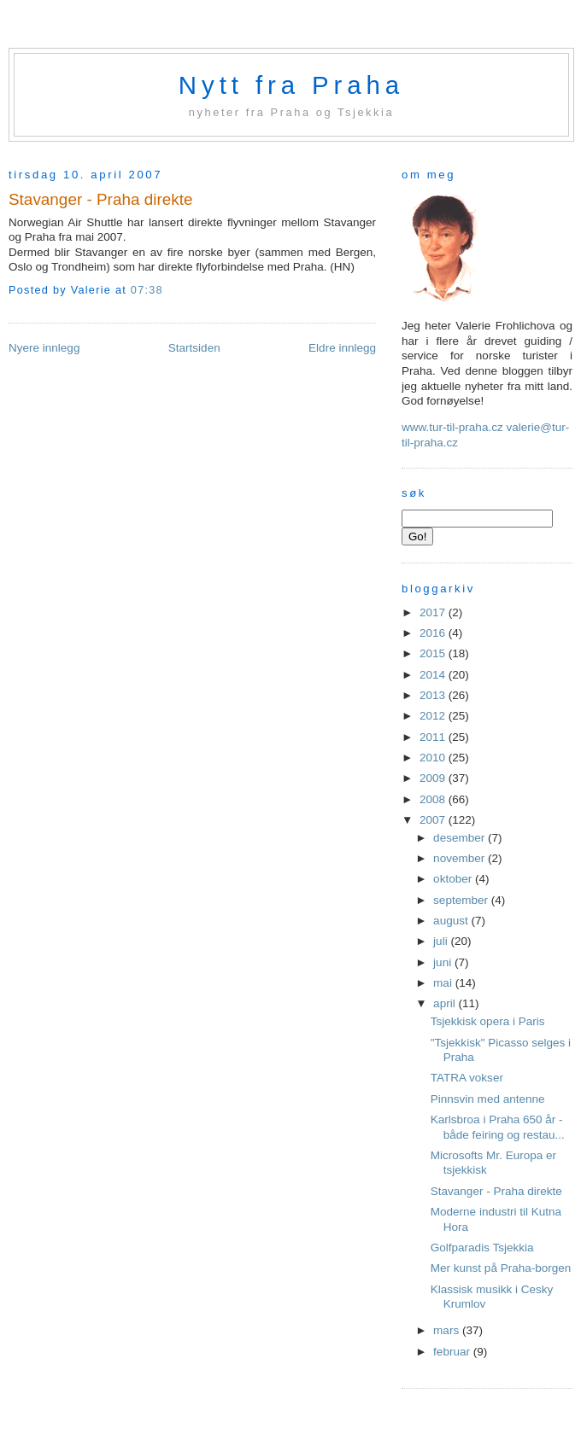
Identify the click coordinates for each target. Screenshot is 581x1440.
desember (460, 837)
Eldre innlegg (342, 347)
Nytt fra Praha (291, 85)
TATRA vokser (467, 1077)
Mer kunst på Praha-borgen (501, 1268)
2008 (434, 799)
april (445, 1003)
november (460, 858)
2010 (434, 757)
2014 (434, 674)
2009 (434, 778)
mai (444, 983)
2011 (434, 737)
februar (453, 1351)
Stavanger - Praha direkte (100, 199)
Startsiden (194, 347)
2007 (434, 819)
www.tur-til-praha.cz (452, 427)
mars (447, 1330)
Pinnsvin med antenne (488, 1099)
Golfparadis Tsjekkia (482, 1247)
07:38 (147, 290)
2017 (434, 612)
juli (441, 941)
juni (444, 962)
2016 (434, 633)
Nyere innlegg (44, 347)
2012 (434, 715)
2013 (434, 695)
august (452, 920)
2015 (434, 653)
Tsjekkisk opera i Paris (488, 1021)
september (462, 900)
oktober (454, 878)
